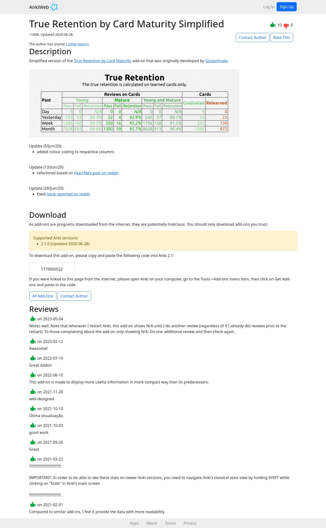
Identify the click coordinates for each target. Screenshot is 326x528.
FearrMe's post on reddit (96, 173)
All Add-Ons (42, 296)
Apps (134, 523)
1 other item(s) (77, 44)
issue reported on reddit (68, 194)
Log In (269, 7)
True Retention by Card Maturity (102, 60)
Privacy (190, 523)
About (151, 523)
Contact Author (252, 37)
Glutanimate (216, 60)
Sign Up (287, 6)
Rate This (281, 37)
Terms (170, 523)
